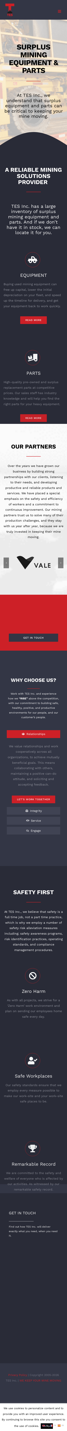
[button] (6, 563)
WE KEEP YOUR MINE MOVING (40, 1380)
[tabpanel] (34, 773)
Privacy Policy (18, 1375)
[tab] (34, 734)
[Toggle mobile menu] (60, 11)
